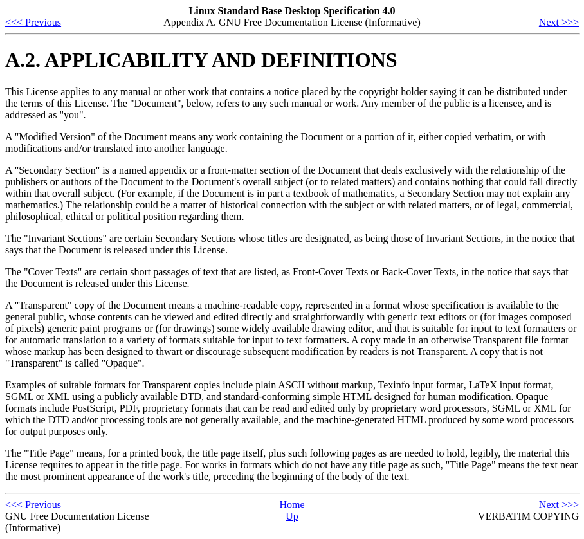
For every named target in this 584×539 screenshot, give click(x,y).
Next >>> (559, 22)
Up (292, 516)
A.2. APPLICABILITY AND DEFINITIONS (201, 59)
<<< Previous (33, 22)
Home (291, 504)
